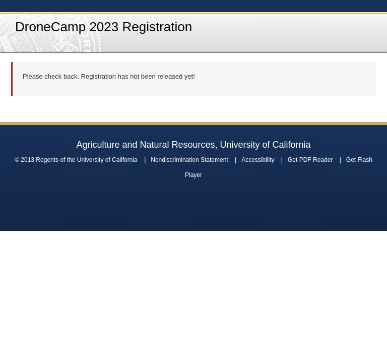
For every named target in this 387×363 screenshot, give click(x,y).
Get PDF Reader (310, 159)
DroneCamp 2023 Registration (103, 26)
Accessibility (257, 159)
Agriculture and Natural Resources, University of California (193, 145)
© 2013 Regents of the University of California (76, 159)
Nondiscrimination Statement (189, 159)
